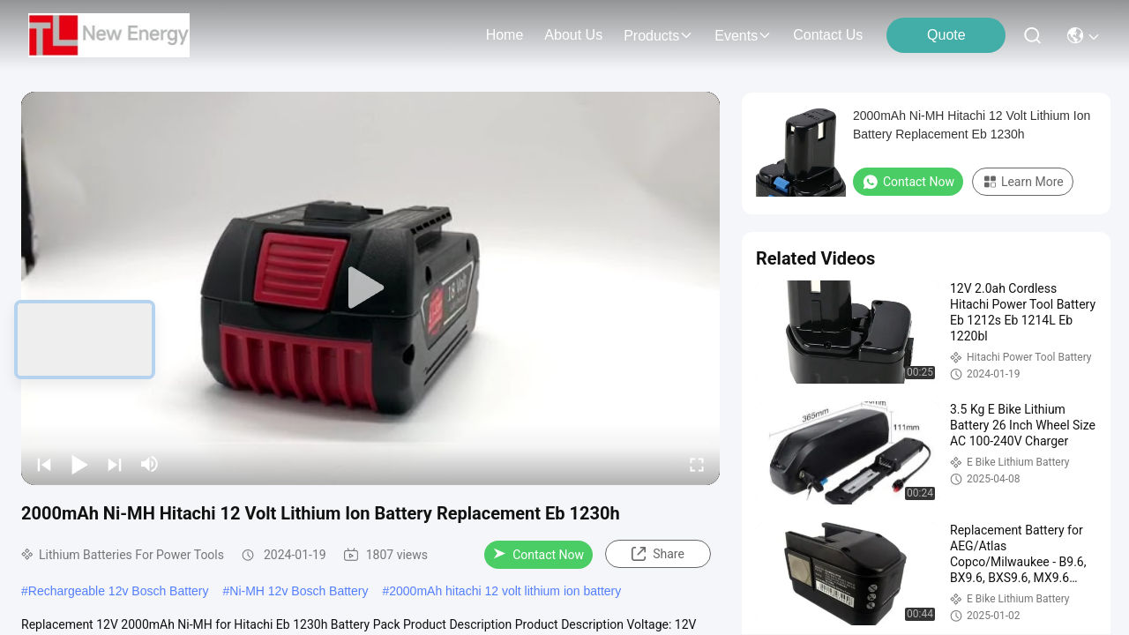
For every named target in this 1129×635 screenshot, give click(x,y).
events (743, 35)
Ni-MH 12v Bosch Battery (298, 591)
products (658, 35)
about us (573, 34)
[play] (370, 288)
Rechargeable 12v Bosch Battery (118, 591)
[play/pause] (79, 464)
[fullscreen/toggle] (696, 464)
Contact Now (538, 555)
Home (505, 34)
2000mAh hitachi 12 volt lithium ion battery (505, 591)
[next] (114, 464)
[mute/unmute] (150, 464)
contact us (828, 34)
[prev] (44, 464)
